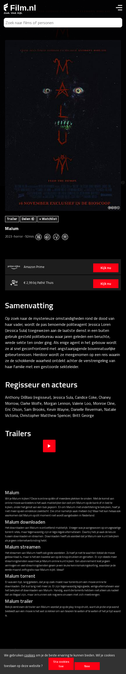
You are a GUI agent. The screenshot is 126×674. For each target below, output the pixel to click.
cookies (29, 655)
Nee (87, 666)
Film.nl (20, 7)
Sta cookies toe (61, 663)
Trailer (12, 218)
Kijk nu (105, 268)
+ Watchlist (48, 218)
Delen (28, 218)
